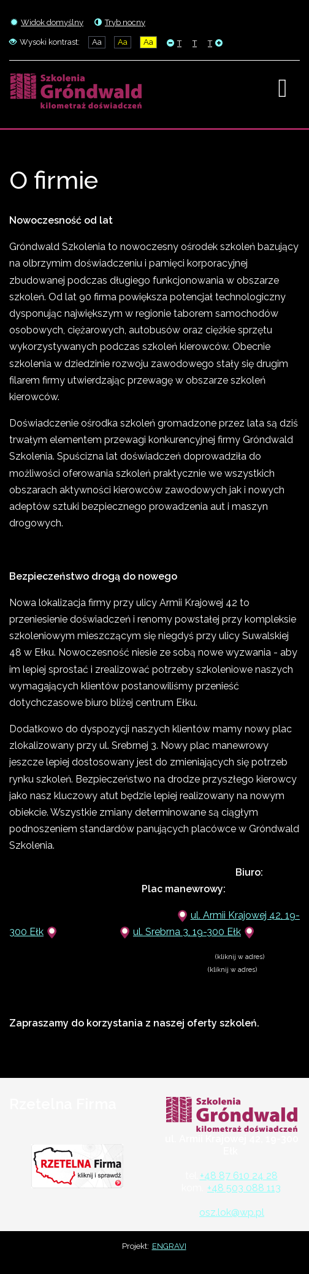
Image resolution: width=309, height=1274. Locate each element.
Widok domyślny (46, 22)
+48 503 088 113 (244, 1188)
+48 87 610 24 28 (239, 1175)
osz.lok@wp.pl (231, 1212)
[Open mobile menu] (282, 88)
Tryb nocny (119, 22)
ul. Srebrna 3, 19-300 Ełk (187, 932)
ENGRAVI (169, 1246)
